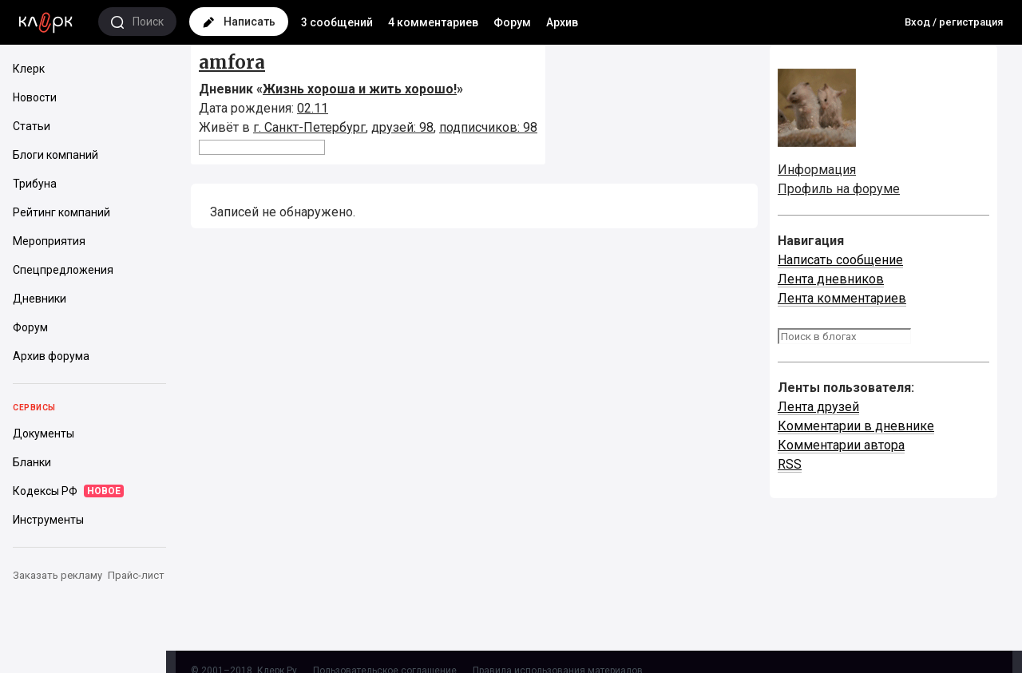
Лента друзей (818, 406)
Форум (512, 22)
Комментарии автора (841, 445)
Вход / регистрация (954, 22)
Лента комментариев (842, 298)
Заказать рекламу (57, 575)
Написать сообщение (840, 259)
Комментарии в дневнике (856, 425)
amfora (232, 62)
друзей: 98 (402, 127)
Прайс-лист (136, 575)
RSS (790, 464)
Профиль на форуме (839, 188)
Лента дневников (831, 279)
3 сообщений (337, 22)
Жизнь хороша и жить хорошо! (360, 89)
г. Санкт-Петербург (309, 127)
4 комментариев (433, 22)
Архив (562, 22)
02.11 (312, 108)
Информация (817, 169)
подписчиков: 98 (488, 127)
